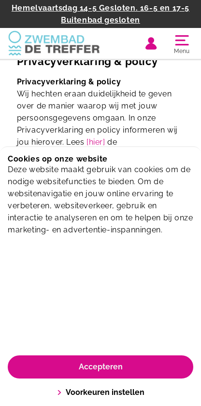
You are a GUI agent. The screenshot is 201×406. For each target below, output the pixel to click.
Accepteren (101, 366)
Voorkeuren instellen (100, 392)
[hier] (95, 142)
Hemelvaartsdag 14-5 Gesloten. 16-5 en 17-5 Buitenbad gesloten (100, 14)
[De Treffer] (54, 43)
